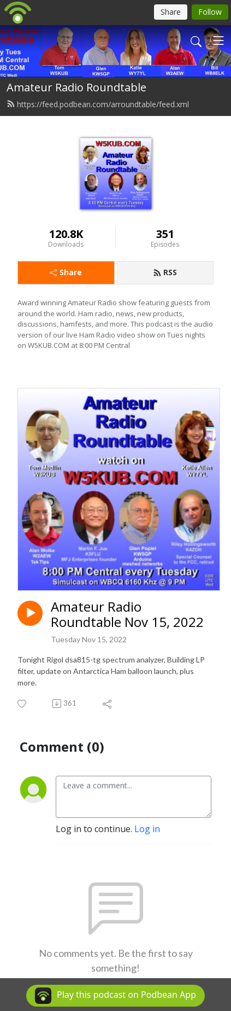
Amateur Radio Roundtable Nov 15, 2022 (127, 615)
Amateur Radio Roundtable (76, 87)
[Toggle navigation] (218, 40)
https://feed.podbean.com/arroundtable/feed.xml (98, 104)
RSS (165, 272)
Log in (147, 829)
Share (66, 272)
